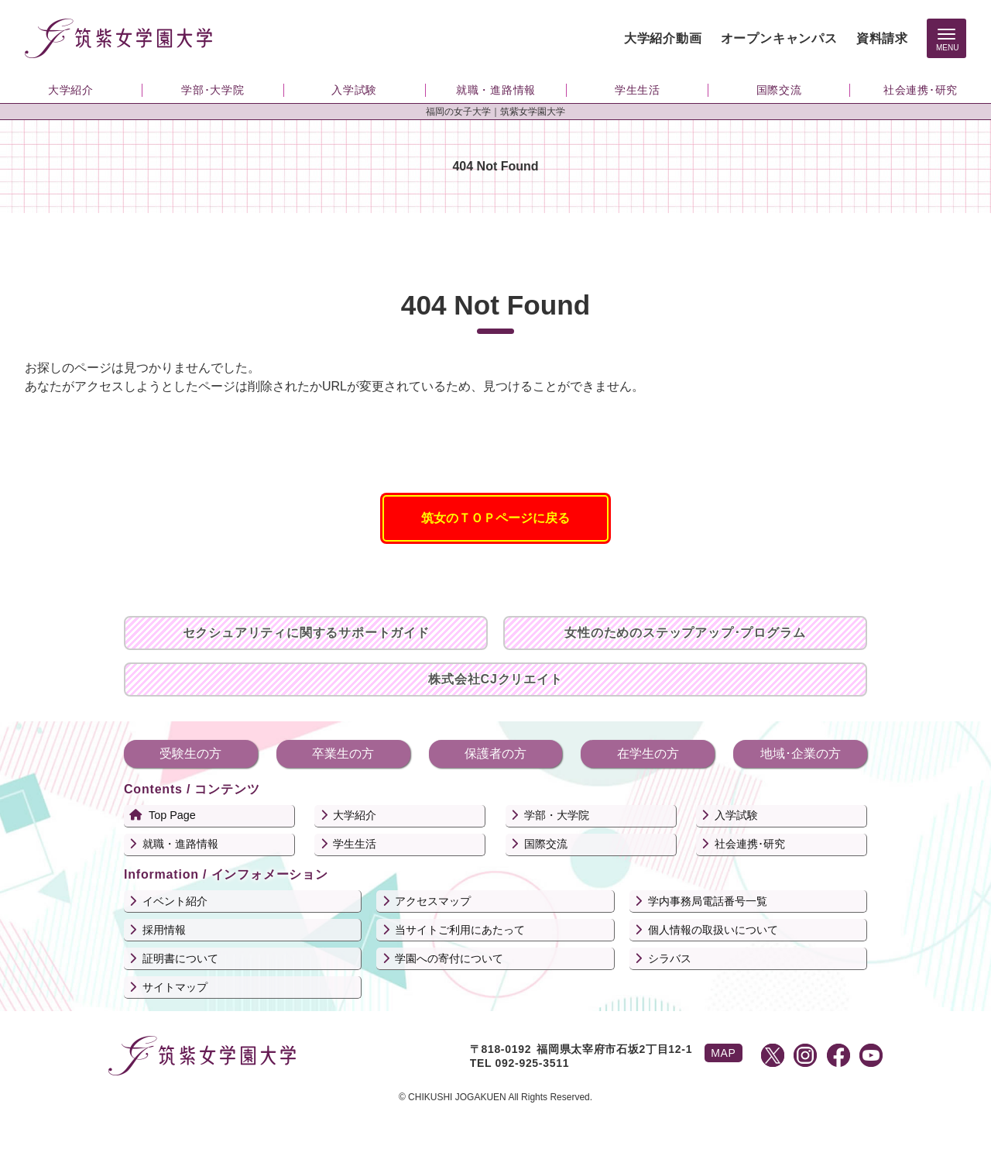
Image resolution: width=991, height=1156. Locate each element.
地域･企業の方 (800, 753)
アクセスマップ (433, 901)
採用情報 (164, 930)
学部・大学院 (556, 815)
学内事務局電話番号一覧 (707, 901)
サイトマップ (174, 987)
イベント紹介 (174, 901)
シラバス (669, 958)
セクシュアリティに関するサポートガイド (306, 632)
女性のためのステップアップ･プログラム (684, 632)
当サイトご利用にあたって (460, 930)
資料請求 (882, 38)
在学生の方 (648, 753)
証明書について (180, 958)
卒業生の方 (343, 753)
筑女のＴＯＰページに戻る (495, 518)
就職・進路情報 (180, 844)
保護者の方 (495, 753)
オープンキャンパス (779, 38)
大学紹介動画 (663, 38)
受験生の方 (190, 753)
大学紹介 (354, 815)
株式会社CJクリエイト (495, 679)
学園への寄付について (449, 958)
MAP (723, 1053)
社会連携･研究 (750, 844)
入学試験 (736, 815)
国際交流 (546, 844)
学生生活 (354, 844)
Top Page (172, 815)
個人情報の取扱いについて (713, 930)
